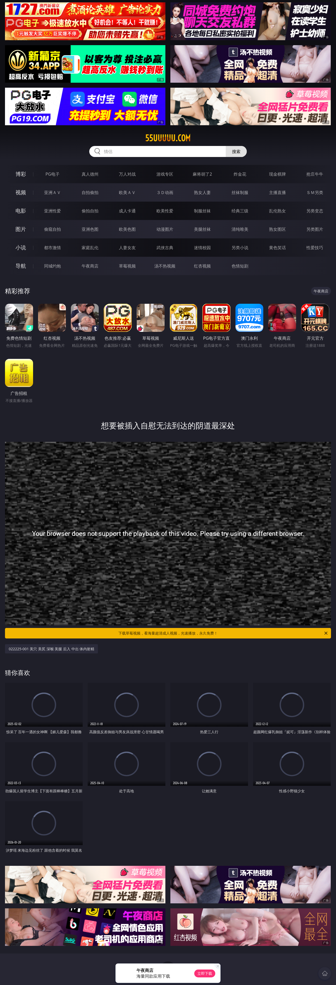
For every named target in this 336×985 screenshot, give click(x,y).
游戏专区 (164, 174)
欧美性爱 (164, 211)
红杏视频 (202, 266)
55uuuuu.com (168, 138)
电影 (20, 210)
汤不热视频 (164, 266)
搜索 (236, 151)
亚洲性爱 (52, 211)
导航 (20, 265)
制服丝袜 (202, 211)
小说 (20, 247)
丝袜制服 (240, 192)
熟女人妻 (202, 192)
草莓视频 (127, 266)
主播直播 (277, 192)
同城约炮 (52, 266)
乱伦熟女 (277, 211)
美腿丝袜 (202, 229)
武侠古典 (164, 247)
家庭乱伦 (90, 247)
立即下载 (204, 973)
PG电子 (52, 174)
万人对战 (127, 174)
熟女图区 (277, 229)
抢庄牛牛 (314, 174)
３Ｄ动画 (164, 192)
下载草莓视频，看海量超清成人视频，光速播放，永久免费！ (223, 633)
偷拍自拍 (90, 211)
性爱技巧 (314, 247)
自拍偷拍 (90, 192)
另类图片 (314, 229)
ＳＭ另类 (314, 192)
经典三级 (240, 211)
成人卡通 (127, 211)
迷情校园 (202, 247)
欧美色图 (127, 229)
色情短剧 (240, 266)
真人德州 (90, 174)
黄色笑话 (277, 247)
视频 (20, 192)
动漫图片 (164, 229)
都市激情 (52, 247)
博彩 (20, 173)
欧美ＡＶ (127, 192)
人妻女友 (127, 247)
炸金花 (240, 174)
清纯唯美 (240, 229)
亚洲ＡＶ (52, 192)
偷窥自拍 (52, 229)
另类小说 (240, 247)
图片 (20, 229)
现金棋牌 (277, 174)
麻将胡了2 (202, 174)
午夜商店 (90, 266)
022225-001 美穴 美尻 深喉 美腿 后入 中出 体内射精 (51, 648)
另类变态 (314, 211)
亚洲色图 (90, 229)
